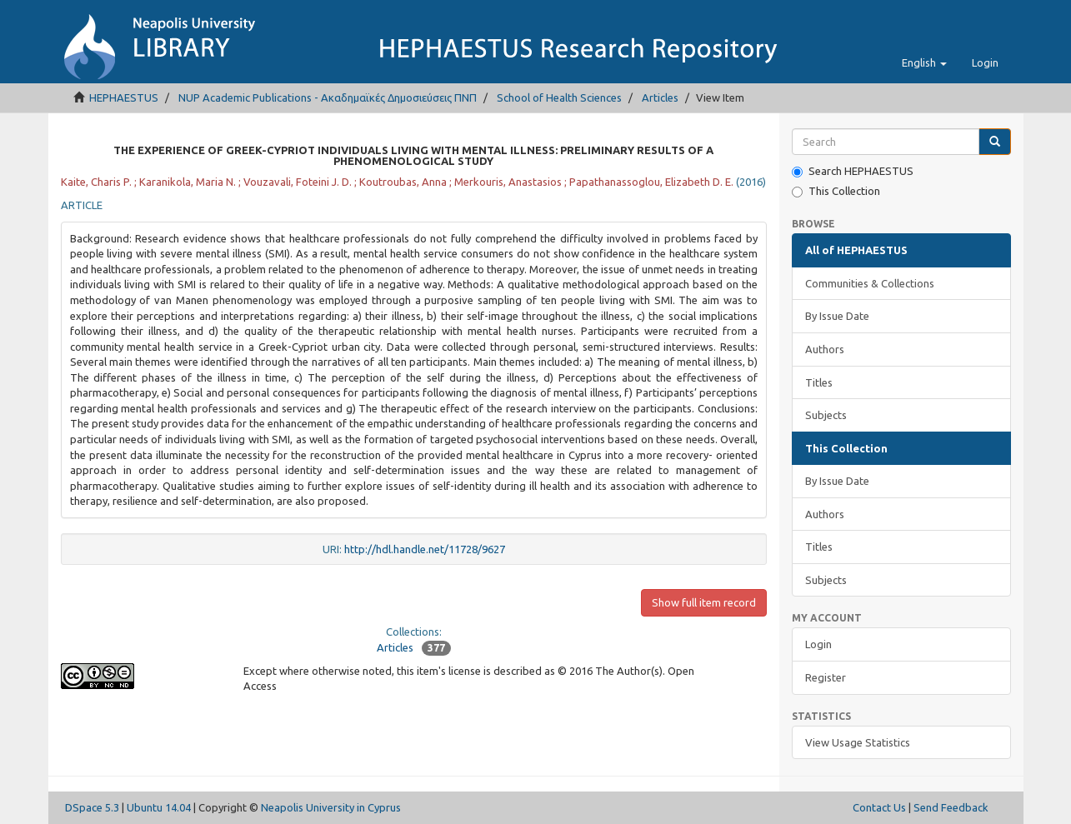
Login (818, 644)
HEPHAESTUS (123, 97)
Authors (824, 349)
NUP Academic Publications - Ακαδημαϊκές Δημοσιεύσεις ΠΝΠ (327, 97)
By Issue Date (837, 316)
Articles (660, 97)
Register (825, 677)
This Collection (836, 191)
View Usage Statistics (857, 742)
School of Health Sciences (559, 97)
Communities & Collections (869, 283)
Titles (819, 382)
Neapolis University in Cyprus (331, 807)
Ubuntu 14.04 (159, 807)
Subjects (826, 415)
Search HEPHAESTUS (852, 171)
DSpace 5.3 (92, 807)
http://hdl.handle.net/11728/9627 (424, 549)
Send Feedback (950, 807)
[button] (924, 62)
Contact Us (879, 807)
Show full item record (704, 602)
